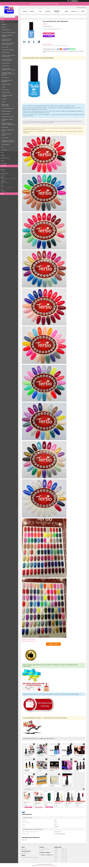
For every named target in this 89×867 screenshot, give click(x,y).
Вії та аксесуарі (5, 137)
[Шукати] (16, 17)
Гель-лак (4, 27)
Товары (2, 21)
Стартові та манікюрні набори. (8, 32)
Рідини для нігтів (5, 77)
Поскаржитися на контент (41, 865)
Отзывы (2, 155)
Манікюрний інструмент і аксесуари (7, 95)
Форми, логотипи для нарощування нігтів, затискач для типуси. (8, 74)
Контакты (48, 11)
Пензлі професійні (6, 63)
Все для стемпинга (6, 52)
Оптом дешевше (5, 144)
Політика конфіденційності (52, 865)
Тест (3, 147)
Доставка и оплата (5, 158)
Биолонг (3, 101)
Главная (24, 11)
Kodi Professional (5, 29)
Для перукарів (5, 127)
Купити (48, 33)
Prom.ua (51, 864)
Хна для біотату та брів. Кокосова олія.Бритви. (7, 59)
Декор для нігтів (5, 65)
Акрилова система (6, 92)
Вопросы (74, 11)
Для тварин (4, 149)
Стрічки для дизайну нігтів (7, 108)
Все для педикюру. (6, 113)
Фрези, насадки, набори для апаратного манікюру (8, 43)
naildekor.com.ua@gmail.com (7, 187)
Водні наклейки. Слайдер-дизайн (7, 120)
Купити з (48, 36)
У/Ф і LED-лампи (5, 47)
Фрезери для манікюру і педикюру (7, 36)
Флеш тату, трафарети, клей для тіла (8, 130)
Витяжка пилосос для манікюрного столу (6, 39)
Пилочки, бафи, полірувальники (5, 105)
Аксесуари (4, 99)
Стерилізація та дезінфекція (8, 49)
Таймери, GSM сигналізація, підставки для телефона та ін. (8, 141)
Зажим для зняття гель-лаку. (8, 116)
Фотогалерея (4, 163)
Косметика (4, 24)
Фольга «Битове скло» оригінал (7, 134)
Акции (66, 11)
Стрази (3, 87)
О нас (2, 152)
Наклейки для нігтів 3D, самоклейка (7, 81)
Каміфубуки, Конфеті (6, 84)
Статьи (2, 160)
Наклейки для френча (6, 111)
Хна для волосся (5, 89)
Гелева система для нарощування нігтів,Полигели (8, 69)
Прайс (82, 11)
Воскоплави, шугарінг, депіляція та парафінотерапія (8, 124)
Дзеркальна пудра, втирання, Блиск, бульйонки (8, 56)
